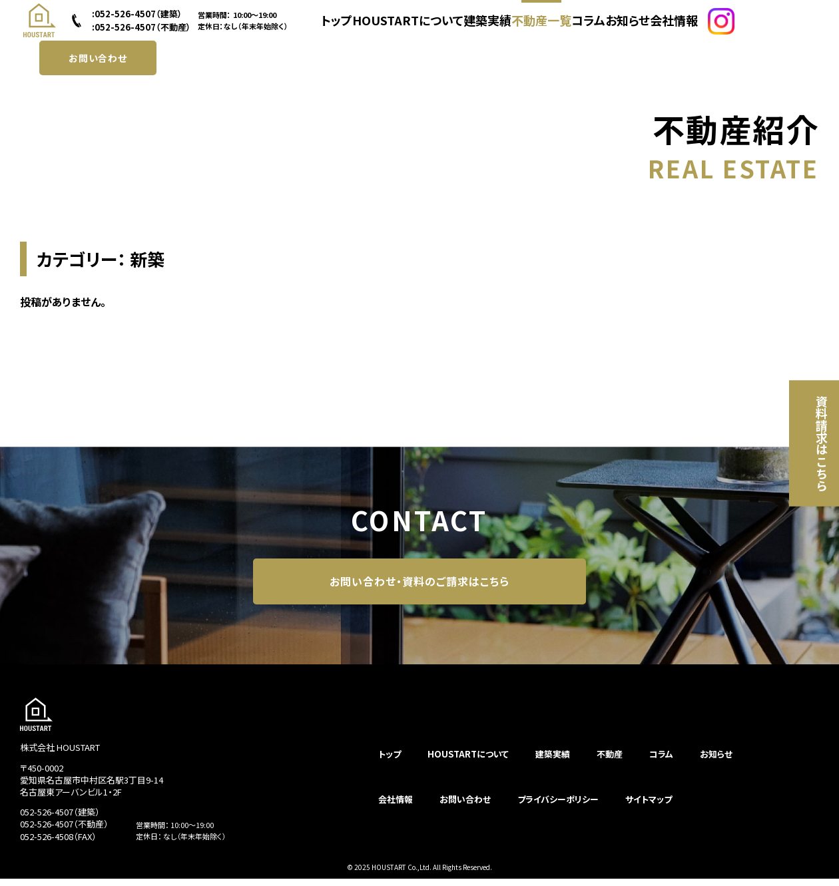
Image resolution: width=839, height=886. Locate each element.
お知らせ (632, 28)
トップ (340, 28)
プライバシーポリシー (558, 806)
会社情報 (681, 28)
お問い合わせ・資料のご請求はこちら (419, 584)
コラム (588, 28)
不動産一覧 (538, 28)
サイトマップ (648, 806)
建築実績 (483, 28)
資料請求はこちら (808, 443)
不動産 (610, 761)
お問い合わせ (98, 70)
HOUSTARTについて (408, 28)
